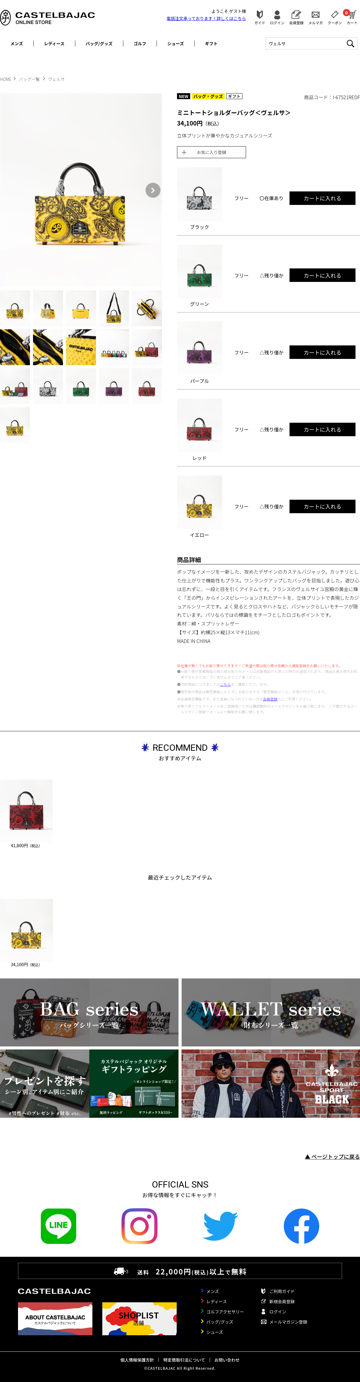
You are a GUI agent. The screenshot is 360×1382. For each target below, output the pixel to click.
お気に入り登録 (211, 152)
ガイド (259, 22)
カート (352, 17)
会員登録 (296, 22)
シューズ (175, 43)
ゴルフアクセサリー (225, 1311)
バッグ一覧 (30, 79)
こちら (225, 684)
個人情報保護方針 (137, 1360)
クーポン (335, 22)
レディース (54, 43)
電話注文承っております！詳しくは (206, 18)
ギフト (211, 43)
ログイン (277, 22)
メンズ (16, 43)
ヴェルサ (56, 79)
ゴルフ (140, 43)
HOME (5, 79)
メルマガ (315, 22)
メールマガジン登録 (288, 1321)
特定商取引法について (184, 1360)
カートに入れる (322, 198)
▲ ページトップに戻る (332, 1156)
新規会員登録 (282, 1301)
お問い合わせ (227, 1360)
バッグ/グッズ (99, 43)
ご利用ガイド (282, 1291)
